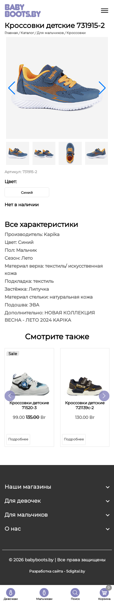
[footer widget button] (57, 487)
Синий (27, 192)
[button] (102, 88)
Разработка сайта (46, 571)
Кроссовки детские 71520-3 (29, 405)
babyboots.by (39, 560)
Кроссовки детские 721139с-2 (85, 405)
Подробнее (18, 439)
